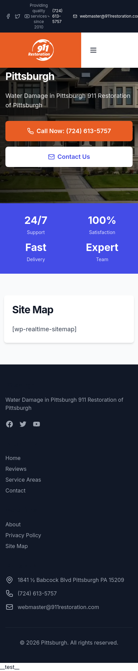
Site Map (16, 546)
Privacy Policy (23, 535)
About (13, 524)
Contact (15, 490)
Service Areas (23, 479)
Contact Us (69, 156)
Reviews (16, 468)
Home (13, 458)
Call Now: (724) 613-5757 (69, 130)
